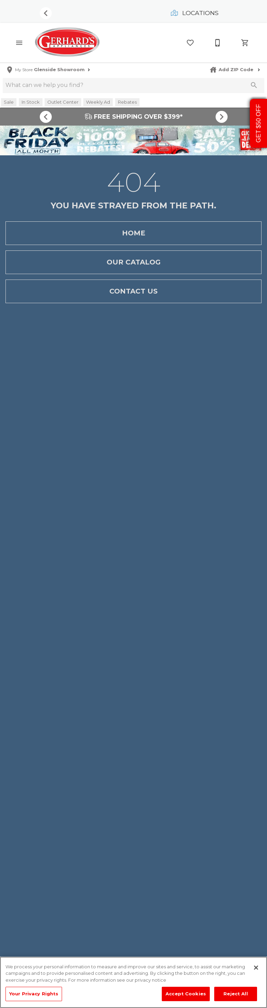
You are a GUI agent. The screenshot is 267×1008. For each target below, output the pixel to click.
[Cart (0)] (245, 43)
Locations (195, 12)
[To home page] (67, 43)
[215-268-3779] (217, 43)
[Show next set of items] (221, 116)
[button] (19, 43)
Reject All (235, 993)
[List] (190, 43)
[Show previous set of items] (45, 13)
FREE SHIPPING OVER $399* (134, 116)
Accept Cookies (186, 993)
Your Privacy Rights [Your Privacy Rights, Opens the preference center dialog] (33, 993)
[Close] (256, 967)
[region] (133, 982)
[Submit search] (254, 85)
